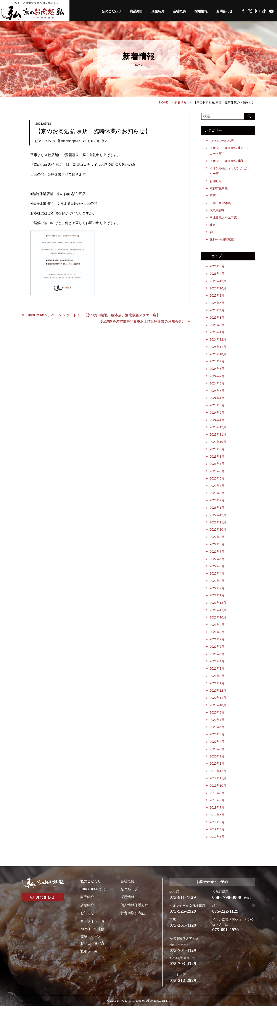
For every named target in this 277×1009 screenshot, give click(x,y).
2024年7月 (217, 377)
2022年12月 (218, 516)
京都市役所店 (219, 188)
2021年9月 (217, 626)
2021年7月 (217, 641)
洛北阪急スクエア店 (223, 218)
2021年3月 (217, 670)
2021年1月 (217, 685)
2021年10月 (218, 619)
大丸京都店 (217, 210)
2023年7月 (217, 465)
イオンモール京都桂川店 (226, 161)
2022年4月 (217, 575)
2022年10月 (218, 531)
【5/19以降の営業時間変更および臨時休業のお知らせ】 (142, 321)
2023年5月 (217, 479)
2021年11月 (218, 612)
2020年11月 (218, 700)
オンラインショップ (95, 924)
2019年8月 (217, 803)
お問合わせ (223, 11)
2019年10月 (218, 788)
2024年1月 (217, 421)
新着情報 (180, 102)
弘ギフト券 (89, 954)
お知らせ (94, 141)
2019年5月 (217, 825)
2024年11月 (218, 347)
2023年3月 (217, 494)
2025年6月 (217, 303)
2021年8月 (217, 634)
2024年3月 (217, 406)
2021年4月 (217, 663)
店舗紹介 (154, 11)
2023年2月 (217, 502)
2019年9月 (217, 795)
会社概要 (177, 11)
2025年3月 (217, 318)
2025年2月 (217, 325)
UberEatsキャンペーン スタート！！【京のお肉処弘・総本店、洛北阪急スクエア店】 (93, 315)
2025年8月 (217, 296)
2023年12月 (218, 428)
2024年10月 (218, 355)
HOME (163, 102)
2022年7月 (217, 553)
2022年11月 (218, 524)
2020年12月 (218, 692)
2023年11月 (218, 436)
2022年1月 (217, 597)
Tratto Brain (161, 1003)
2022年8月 (217, 545)
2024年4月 (217, 399)
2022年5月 (217, 568)
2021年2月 (217, 678)
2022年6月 (217, 560)
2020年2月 (217, 758)
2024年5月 (217, 391)
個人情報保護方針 (134, 908)
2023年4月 (217, 487)
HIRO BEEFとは (92, 892)
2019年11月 (218, 781)
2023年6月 (217, 472)
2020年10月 (218, 707)
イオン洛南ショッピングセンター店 (229, 171)
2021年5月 (217, 656)
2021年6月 (217, 648)
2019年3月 (217, 839)
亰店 (104, 141)
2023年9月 (217, 450)
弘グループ (129, 892)
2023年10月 (218, 443)
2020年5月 (217, 736)
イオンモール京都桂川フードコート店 (229, 150)
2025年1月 (217, 333)
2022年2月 (217, 590)
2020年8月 (217, 715)
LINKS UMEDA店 (222, 140)
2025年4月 (217, 311)
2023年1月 (217, 509)
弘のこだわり (105, 11)
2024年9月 (217, 362)
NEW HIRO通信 (92, 932)
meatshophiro (70, 141)
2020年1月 (217, 766)
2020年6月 (217, 729)
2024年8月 (217, 369)
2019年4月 (217, 832)
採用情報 (199, 11)
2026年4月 (217, 274)
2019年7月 (217, 810)
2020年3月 (217, 751)
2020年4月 (217, 744)
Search (249, 116)
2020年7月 (217, 722)
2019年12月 (218, 773)
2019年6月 (217, 817)
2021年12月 (218, 604)
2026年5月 (217, 266)
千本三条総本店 (220, 203)
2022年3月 (217, 582)
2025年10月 (218, 289)
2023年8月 (217, 457)
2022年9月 (217, 538)
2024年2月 (217, 413)
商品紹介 (132, 11)
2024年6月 (217, 384)
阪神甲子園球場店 (222, 240)
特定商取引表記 (133, 916)
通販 (213, 225)
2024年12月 (218, 340)
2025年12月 (218, 281)
